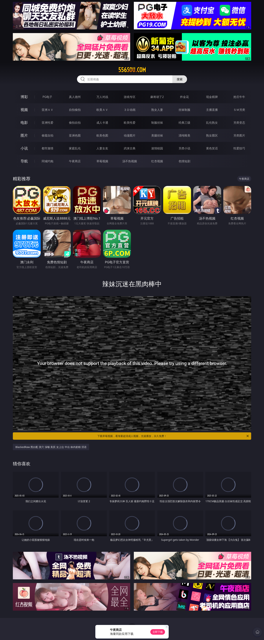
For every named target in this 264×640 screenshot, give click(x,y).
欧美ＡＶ (102, 110)
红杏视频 (157, 161)
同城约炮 (47, 161)
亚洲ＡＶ (47, 110)
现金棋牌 (212, 97)
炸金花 (184, 97)
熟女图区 (212, 135)
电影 (24, 122)
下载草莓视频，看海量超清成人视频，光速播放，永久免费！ (173, 436)
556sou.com (132, 69)
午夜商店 (75, 161)
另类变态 (239, 123)
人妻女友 (102, 148)
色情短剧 (184, 161)
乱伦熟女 (212, 123)
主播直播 (212, 110)
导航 (24, 161)
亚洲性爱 (47, 123)
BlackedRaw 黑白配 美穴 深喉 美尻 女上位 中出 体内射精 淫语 (51, 447)
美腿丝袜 (157, 135)
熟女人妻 (157, 110)
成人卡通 (102, 123)
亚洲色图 (75, 135)
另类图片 (239, 135)
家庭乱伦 (75, 148)
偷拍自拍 (75, 123)
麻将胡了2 (157, 97)
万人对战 (102, 97)
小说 (24, 148)
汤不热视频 (129, 161)
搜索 (180, 79)
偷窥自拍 (47, 135)
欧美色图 (102, 135)
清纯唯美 (184, 135)
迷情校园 (157, 148)
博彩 (24, 96)
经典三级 (184, 123)
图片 (24, 135)
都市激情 (47, 148)
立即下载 (158, 632)
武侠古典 (129, 148)
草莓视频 (102, 161)
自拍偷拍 (75, 110)
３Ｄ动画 (129, 110)
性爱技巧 (239, 148)
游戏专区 (129, 97)
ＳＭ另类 (239, 110)
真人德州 (75, 97)
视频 (24, 109)
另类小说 (184, 148)
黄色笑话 (212, 148)
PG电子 (47, 97)
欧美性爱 (129, 123)
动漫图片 (129, 135)
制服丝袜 (157, 123)
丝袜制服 (184, 110)
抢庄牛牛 (239, 97)
